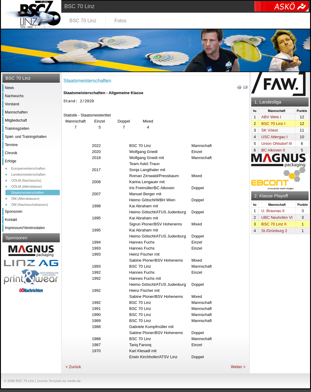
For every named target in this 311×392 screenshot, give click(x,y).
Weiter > (238, 369)
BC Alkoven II (273, 150)
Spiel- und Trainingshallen (25, 137)
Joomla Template (49, 383)
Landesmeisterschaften (28, 174)
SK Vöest (269, 130)
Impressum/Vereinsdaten (25, 228)
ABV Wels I (271, 117)
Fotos (120, 20)
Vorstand (12, 104)
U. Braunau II (273, 211)
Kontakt (11, 220)
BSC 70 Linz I (273, 123)
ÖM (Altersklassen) (25, 198)
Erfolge (10, 161)
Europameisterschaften (28, 168)
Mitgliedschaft (16, 120)
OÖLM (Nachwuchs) (26, 180)
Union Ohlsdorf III (276, 143)
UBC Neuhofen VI (277, 217)
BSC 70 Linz (82, 20)
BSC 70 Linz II (274, 224)
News (9, 88)
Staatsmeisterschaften (27, 192)
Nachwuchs (14, 96)
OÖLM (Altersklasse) (26, 186)
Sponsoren (13, 211)
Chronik (11, 153)
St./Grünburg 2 (274, 230)
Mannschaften (16, 112)
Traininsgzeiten (17, 128)
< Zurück (73, 369)
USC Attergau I (274, 137)
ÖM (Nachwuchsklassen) (29, 204)
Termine (11, 145)
